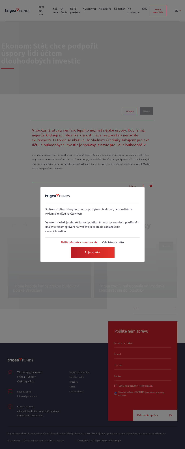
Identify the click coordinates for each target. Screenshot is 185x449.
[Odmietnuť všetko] (113, 242)
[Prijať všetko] (93, 252)
